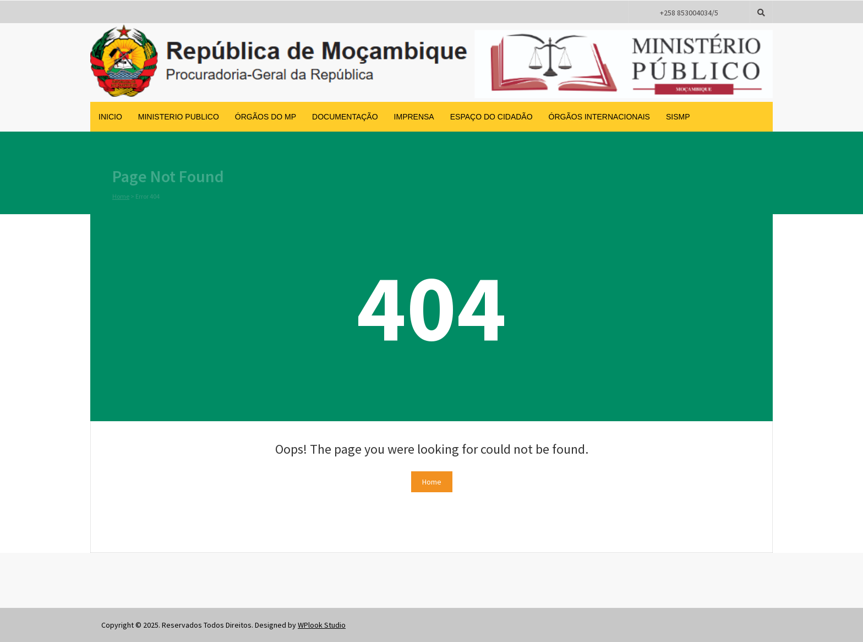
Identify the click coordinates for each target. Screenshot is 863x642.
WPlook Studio (322, 625)
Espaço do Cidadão (491, 116)
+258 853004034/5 (689, 13)
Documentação (345, 116)
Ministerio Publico (178, 116)
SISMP (678, 116)
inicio (110, 116)
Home (120, 196)
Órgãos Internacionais (599, 116)
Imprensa (414, 116)
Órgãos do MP (265, 116)
